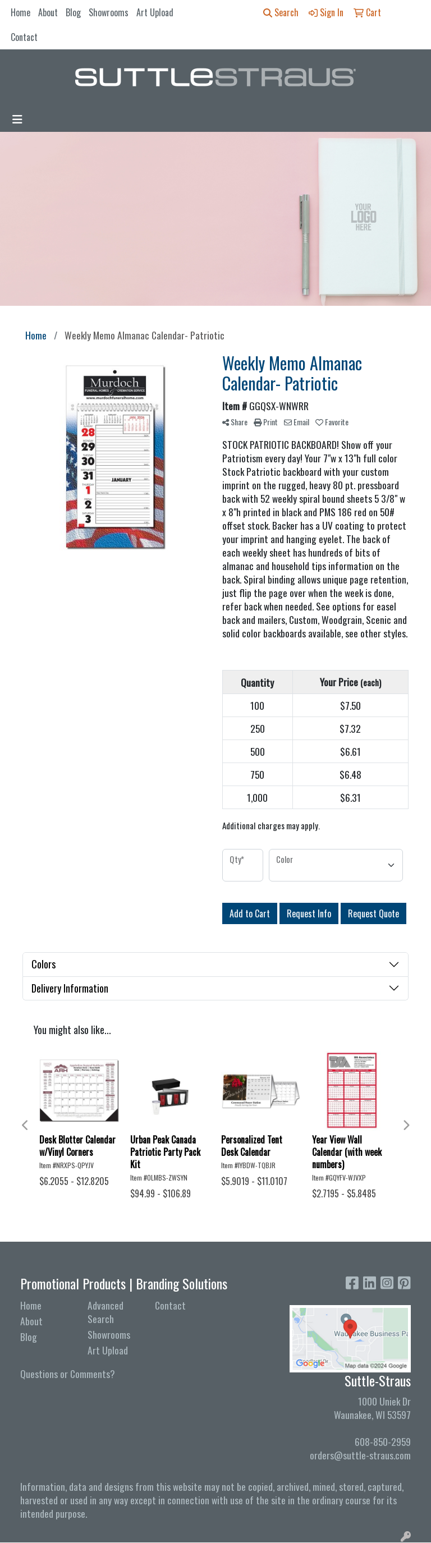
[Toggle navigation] (17, 119)
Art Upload (154, 12)
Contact (24, 37)
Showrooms (109, 12)
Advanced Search (105, 1312)
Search (281, 12)
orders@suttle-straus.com (360, 1455)
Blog (73, 12)
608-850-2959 (383, 1441)
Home (20, 12)
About (48, 12)
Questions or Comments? (67, 1373)
